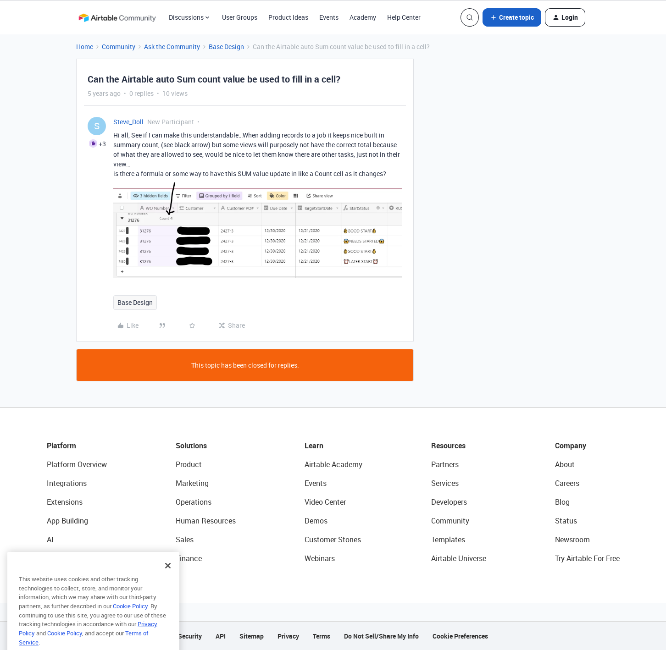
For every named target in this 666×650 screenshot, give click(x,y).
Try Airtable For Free (587, 558)
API (221, 636)
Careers (567, 483)
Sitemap (251, 636)
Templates (448, 539)
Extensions (65, 502)
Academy (363, 17)
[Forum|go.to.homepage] (117, 17)
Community (118, 46)
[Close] (168, 579)
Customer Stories (333, 539)
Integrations (67, 483)
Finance (189, 558)
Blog (562, 502)
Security (190, 636)
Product (189, 464)
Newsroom (572, 539)
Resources (448, 446)
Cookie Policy (130, 620)
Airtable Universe (458, 558)
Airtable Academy (333, 464)
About (565, 464)
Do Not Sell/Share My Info (381, 636)
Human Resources (206, 521)
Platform (61, 446)
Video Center (325, 502)
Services (445, 483)
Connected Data (73, 558)
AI (50, 539)
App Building (67, 521)
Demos (316, 521)
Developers (449, 502)
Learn (314, 446)
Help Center (404, 17)
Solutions (191, 446)
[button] (512, 17)
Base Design (226, 46)
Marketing (192, 483)
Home (84, 46)
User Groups (239, 17)
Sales (185, 539)
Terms (321, 636)
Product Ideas (288, 17)
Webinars (320, 558)
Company (570, 446)
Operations (193, 502)
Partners (445, 464)
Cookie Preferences (460, 636)
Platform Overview (77, 464)
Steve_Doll (128, 121)
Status (566, 521)
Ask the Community (172, 46)
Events (329, 17)
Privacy (288, 636)
